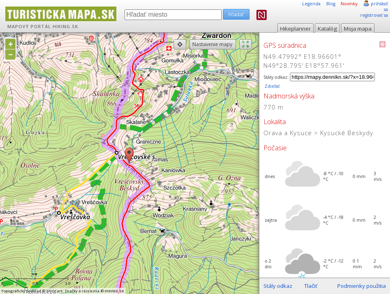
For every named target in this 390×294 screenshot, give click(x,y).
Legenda (311, 4)
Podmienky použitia (361, 286)
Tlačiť (310, 286)
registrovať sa (374, 15)
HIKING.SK (65, 26)
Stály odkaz (277, 286)
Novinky (349, 4)
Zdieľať (271, 86)
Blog (330, 4)
